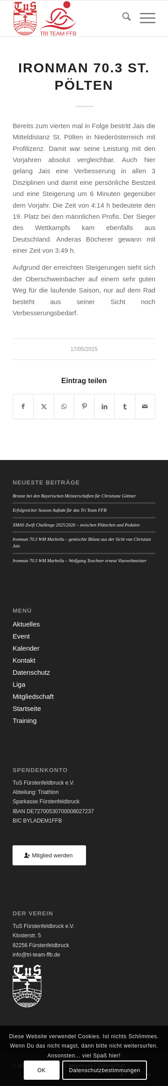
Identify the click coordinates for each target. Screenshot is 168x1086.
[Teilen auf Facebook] (23, 406)
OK (41, 1070)
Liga (19, 684)
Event (21, 636)
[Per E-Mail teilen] (145, 406)
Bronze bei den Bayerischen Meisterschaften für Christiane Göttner (74, 495)
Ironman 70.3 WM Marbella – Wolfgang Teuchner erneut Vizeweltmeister (79, 560)
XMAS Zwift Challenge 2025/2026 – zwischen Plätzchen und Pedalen (76, 524)
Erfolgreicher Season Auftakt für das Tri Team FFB (59, 510)
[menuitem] (122, 18)
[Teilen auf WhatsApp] (64, 406)
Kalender (26, 648)
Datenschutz (31, 672)
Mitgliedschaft (33, 696)
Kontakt (24, 660)
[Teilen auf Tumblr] (124, 406)
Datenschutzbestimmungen (104, 1070)
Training (25, 720)
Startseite (27, 708)
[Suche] (122, 18)
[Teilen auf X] (43, 406)
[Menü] (143, 18)
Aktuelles (26, 624)
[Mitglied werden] (49, 855)
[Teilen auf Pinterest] (84, 406)
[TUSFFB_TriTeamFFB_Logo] (70, 18)
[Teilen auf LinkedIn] (104, 406)
